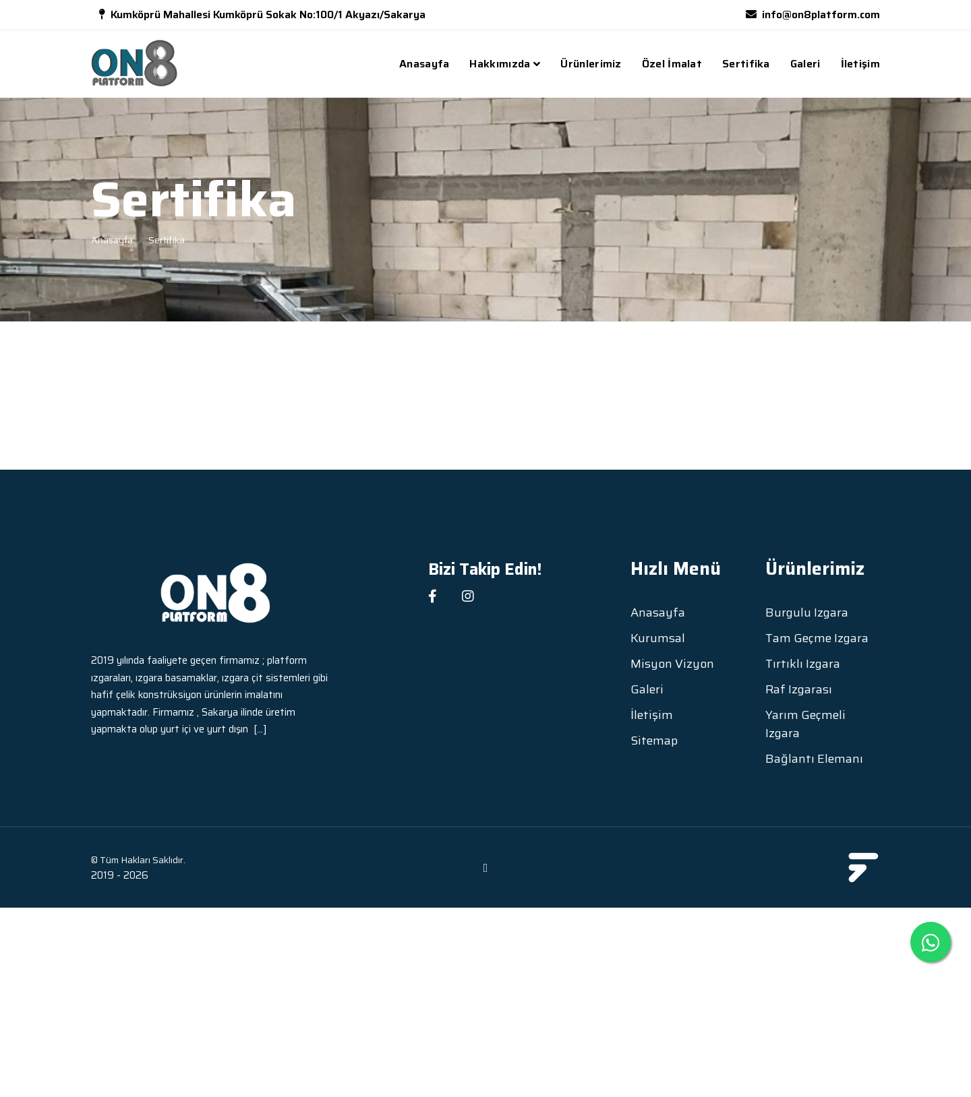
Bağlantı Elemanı (814, 759)
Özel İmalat (672, 63)
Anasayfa (424, 63)
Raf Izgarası (798, 690)
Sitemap (654, 741)
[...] (260, 729)
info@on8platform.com (821, 14)
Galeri (805, 63)
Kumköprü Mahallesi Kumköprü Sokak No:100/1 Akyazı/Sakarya (268, 14)
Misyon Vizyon (672, 664)
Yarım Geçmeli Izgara (805, 724)
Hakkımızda (499, 63)
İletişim (860, 63)
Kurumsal (657, 638)
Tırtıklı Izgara (802, 664)
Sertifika (746, 63)
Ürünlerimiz (590, 63)
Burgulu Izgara (806, 613)
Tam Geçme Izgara (817, 638)
